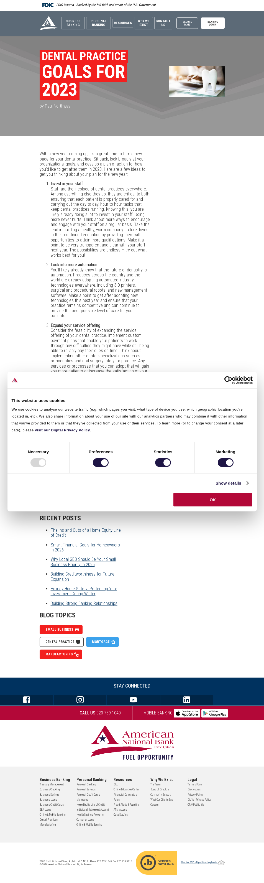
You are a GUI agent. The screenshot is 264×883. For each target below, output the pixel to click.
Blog (116, 784)
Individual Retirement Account (92, 809)
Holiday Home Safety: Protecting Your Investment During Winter (84, 591)
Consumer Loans (85, 819)
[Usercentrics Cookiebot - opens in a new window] (228, 380)
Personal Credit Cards (88, 794)
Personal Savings (86, 789)
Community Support (160, 794)
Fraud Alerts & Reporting (127, 804)
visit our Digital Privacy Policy (62, 430)
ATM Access (120, 809)
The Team (155, 784)
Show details (228, 482)
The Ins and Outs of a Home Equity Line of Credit (86, 533)
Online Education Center (126, 789)
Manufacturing (62, 654)
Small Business (62, 629)
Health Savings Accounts (90, 814)
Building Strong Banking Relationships (84, 603)
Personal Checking (86, 784)
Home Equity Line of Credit (90, 804)
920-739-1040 (100, 713)
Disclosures (194, 789)
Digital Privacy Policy (199, 799)
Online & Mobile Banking (53, 814)
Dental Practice (63, 642)
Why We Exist (143, 22)
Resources (121, 22)
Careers (154, 804)
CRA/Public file (196, 804)
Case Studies (121, 814)
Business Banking (72, 22)
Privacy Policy (195, 794)
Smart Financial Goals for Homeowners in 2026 (85, 547)
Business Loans (48, 799)
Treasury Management (52, 784)
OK (213, 499)
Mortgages (82, 799)
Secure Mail (189, 22)
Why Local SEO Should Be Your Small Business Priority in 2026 (83, 562)
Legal (192, 779)
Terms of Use (195, 784)
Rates (117, 799)
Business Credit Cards (52, 804)
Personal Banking (96, 22)
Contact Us (164, 22)
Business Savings (49, 794)
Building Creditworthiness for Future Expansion (82, 576)
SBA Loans (45, 809)
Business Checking (50, 789)
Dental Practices (49, 819)
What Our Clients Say (161, 799)
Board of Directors (159, 789)
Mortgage (104, 642)
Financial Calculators (125, 794)
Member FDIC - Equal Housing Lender (203, 862)
